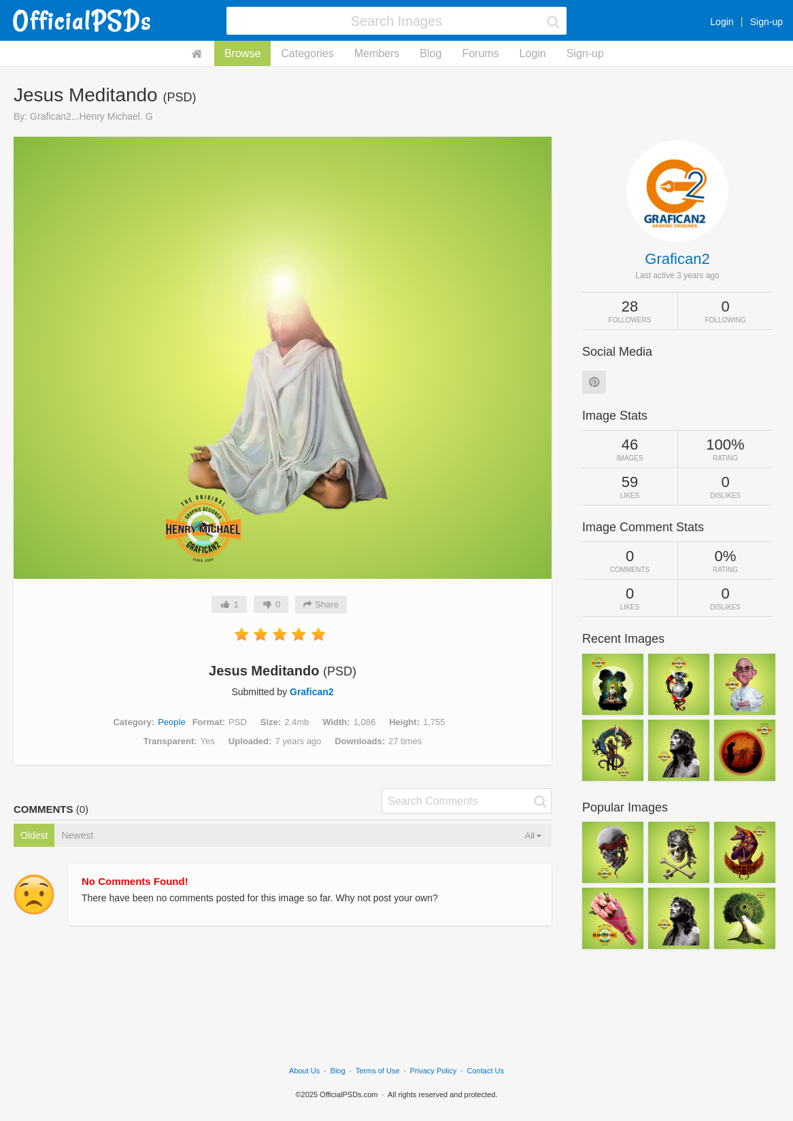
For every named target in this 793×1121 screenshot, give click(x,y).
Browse (242, 53)
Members (377, 53)
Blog (430, 53)
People (171, 722)
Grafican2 (312, 691)
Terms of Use (378, 1071)
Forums (480, 53)
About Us (304, 1071)
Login (721, 21)
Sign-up (766, 21)
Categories (307, 53)
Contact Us (485, 1071)
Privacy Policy (433, 1071)
